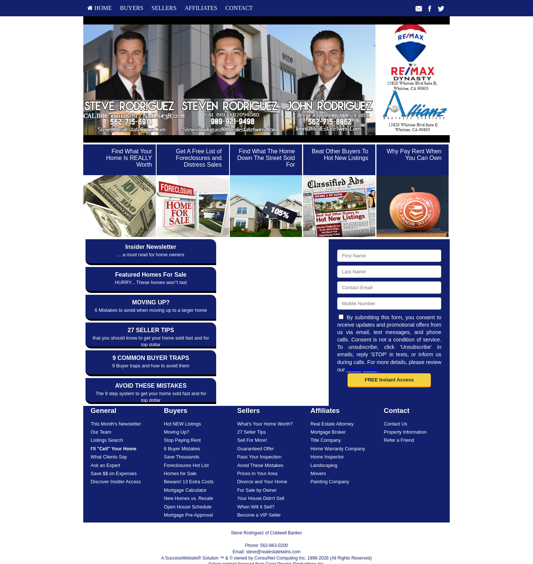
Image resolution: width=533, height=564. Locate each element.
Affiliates (201, 8)
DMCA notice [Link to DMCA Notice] (266, 553)
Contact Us (395, 407)
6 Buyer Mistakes (182, 431)
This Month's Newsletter (116, 407)
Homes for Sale (180, 456)
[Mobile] (389, 303)
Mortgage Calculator (185, 473)
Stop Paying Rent (182, 423)
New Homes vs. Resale (188, 481)
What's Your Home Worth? (265, 407)
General (104, 394)
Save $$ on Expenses (114, 456)
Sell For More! (252, 423)
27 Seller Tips (251, 415)
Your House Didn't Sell (260, 481)
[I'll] (114, 431)
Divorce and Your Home (262, 465)
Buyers (131, 8)
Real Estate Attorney (332, 407)
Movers (318, 456)
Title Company (326, 423)
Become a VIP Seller (259, 498)
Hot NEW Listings (182, 407)
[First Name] (389, 256)
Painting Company (330, 465)
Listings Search (107, 423)
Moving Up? (176, 415)
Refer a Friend (399, 423)
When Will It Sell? (255, 490)
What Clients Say (109, 440)
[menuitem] (99, 8)
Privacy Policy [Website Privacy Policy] (363, 370)
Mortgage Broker (328, 415)
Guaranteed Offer (255, 431)
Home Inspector (327, 440)
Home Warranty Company (338, 431)
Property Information (405, 415)
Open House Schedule (188, 490)
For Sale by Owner (257, 473)
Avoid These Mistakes (260, 448)
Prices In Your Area (257, 456)
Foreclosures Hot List (186, 448)
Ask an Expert (105, 448)
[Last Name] (389, 272)
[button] (389, 380)
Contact (239, 8)
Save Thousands (182, 440)
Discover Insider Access (116, 465)
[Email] (389, 287)
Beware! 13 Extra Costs (189, 465)
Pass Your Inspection (259, 440)
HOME (99, 8)
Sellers (164, 8)
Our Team (101, 415)
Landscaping (324, 448)
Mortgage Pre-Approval (188, 498)
